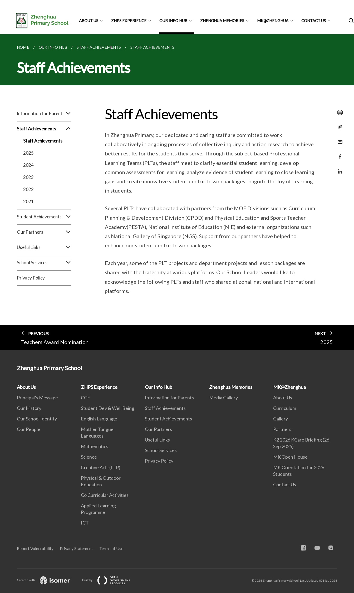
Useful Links (44, 247)
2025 (28, 153)
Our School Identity (37, 419)
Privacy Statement (76, 548)
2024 (28, 165)
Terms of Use (111, 548)
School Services (44, 262)
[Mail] (338, 138)
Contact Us (313, 20)
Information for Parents (44, 113)
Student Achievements (44, 217)
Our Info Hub (173, 20)
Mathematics (94, 446)
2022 (28, 189)
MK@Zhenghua (272, 20)
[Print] (338, 112)
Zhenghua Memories (222, 20)
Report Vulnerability (35, 548)
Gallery (280, 419)
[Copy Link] (338, 127)
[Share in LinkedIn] (338, 168)
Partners (282, 429)
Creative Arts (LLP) (100, 467)
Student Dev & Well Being (107, 408)
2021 (28, 201)
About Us (88, 20)
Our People (28, 429)
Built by (110, 580)
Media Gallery (223, 397)
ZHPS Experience (128, 20)
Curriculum (284, 408)
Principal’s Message (37, 397)
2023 (28, 177)
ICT (85, 523)
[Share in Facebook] (338, 153)
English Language (99, 419)
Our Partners (44, 232)
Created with (47, 580)
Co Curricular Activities (105, 495)
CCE (85, 397)
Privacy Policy (31, 278)
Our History (29, 408)
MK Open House (290, 457)
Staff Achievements (44, 129)
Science (89, 457)
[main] (177, 192)
